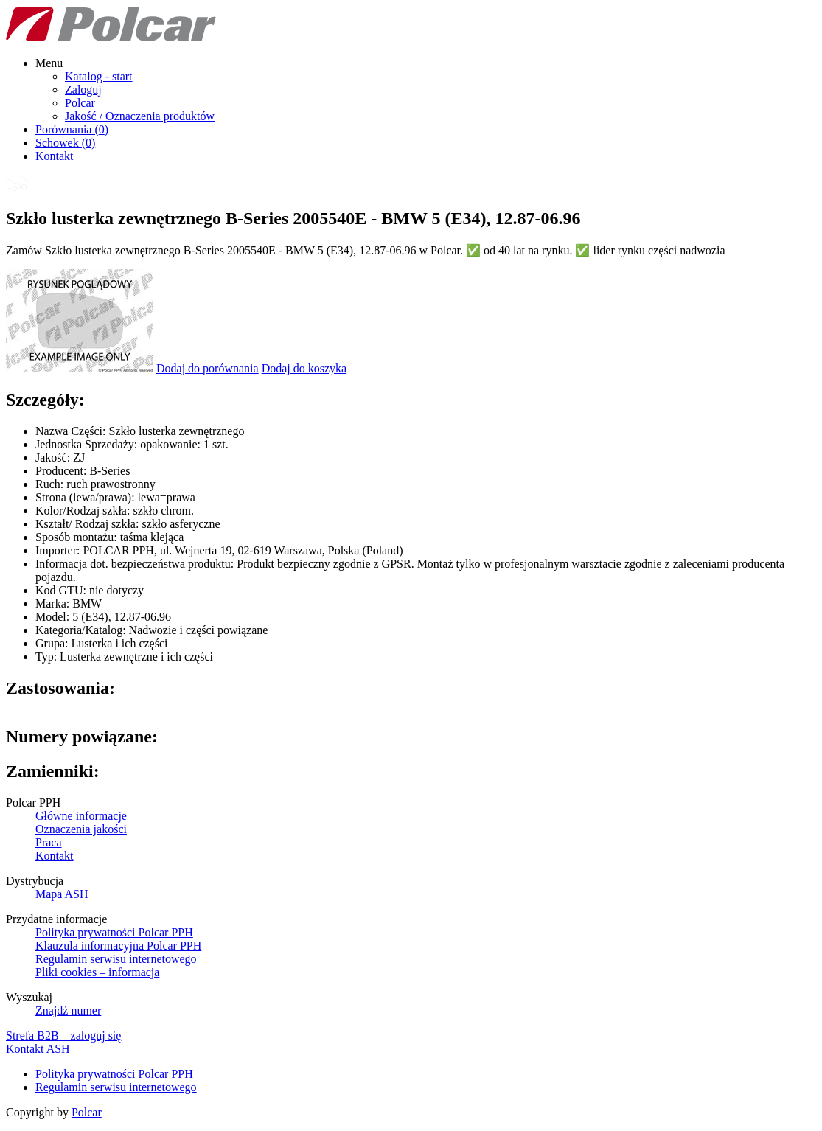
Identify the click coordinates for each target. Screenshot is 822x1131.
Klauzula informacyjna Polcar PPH (118, 945)
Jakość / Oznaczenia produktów (140, 116)
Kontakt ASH (38, 1049)
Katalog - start (99, 76)
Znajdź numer (68, 1010)
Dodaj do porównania (207, 368)
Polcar (80, 103)
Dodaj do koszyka (304, 368)
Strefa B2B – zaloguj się (63, 1035)
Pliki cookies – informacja (97, 972)
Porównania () (71, 129)
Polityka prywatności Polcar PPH (114, 932)
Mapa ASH (61, 894)
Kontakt (54, 156)
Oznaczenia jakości (81, 829)
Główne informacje (81, 816)
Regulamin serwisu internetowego (116, 959)
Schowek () (65, 142)
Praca (48, 842)
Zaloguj (83, 89)
